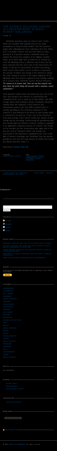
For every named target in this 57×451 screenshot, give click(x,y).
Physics (5, 330)
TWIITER (6, 227)
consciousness (31, 156)
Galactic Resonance (17, 444)
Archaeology (8, 291)
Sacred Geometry (10, 336)
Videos (5, 354)
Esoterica (7, 309)
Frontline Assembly (13, 402)
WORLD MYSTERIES (9, 357)
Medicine (6, 314)
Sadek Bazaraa (12, 386)
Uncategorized (9, 351)
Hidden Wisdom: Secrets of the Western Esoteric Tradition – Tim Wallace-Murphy (28, 250)
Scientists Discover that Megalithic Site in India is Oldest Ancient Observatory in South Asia (26, 246)
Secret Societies (9, 341)
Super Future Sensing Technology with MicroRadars (24, 257)
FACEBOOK (7, 224)
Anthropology (8, 288)
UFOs (5, 349)
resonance (30, 158)
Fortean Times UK (20, 147)
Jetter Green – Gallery (44, 173)
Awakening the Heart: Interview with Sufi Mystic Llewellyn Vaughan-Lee (27, 254)
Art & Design (8, 293)
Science (18, 156)
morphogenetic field (34, 157)
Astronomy (7, 296)
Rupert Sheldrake (33, 159)
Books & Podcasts (10, 299)
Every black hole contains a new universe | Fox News (15, 173)
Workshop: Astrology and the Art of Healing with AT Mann (27, 243)
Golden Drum (11, 383)
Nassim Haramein (9, 328)
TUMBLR (6, 230)
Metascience (8, 317)
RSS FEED (7, 221)
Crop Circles (8, 306)
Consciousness (8, 156)
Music (5, 322)
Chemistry (7, 301)
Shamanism (7, 344)
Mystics (6, 325)
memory (41, 156)
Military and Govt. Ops (12, 320)
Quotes (5, 333)
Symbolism (7, 346)
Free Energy (8, 312)
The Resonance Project (15, 389)
